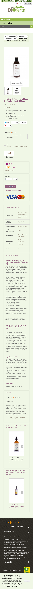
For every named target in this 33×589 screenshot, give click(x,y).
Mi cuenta (8, 562)
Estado (6, 107)
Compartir (15, 122)
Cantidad (7, 176)
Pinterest (8, 125)
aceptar (27, 581)
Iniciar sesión (28, 3)
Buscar (31, 26)
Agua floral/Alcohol (11, 38)
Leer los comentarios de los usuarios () (14, 136)
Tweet (7, 122)
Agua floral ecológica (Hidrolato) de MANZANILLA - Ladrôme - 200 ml (16, 506)
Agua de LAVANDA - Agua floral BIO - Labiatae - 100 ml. (16, 460)
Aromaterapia (22, 36)
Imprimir (11, 157)
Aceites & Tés (12, 36)
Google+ (23, 122)
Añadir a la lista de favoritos (13, 190)
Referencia (7, 105)
